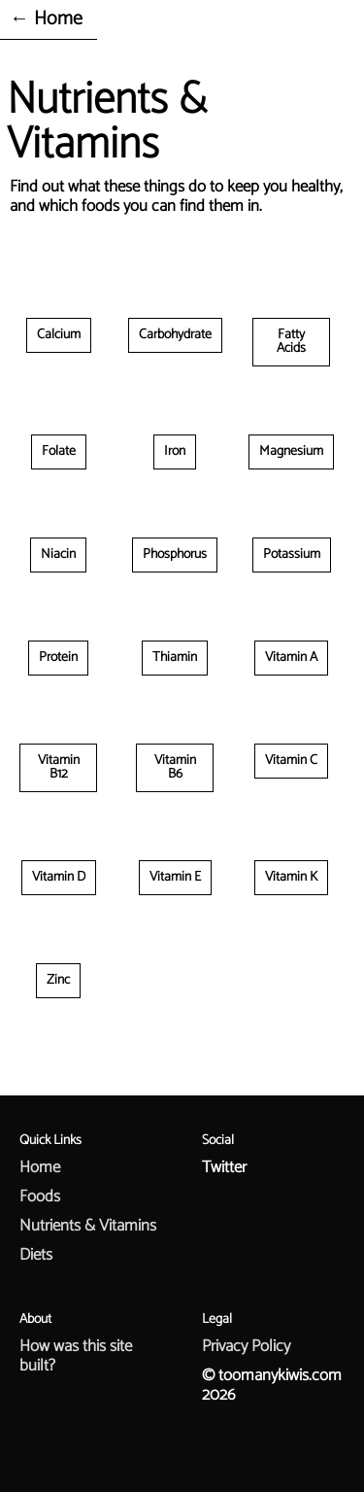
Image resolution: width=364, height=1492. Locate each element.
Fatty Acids (291, 342)
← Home (46, 19)
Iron (174, 451)
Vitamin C (291, 760)
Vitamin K (291, 877)
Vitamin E (175, 877)
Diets (35, 1254)
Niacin (58, 554)
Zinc (58, 980)
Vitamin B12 (59, 767)
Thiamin (174, 657)
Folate (59, 451)
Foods (39, 1196)
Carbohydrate (175, 335)
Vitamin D (58, 877)
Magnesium (291, 451)
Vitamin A (291, 657)
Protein (58, 657)
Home (39, 1167)
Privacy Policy (246, 1346)
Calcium (59, 335)
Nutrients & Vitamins (87, 1225)
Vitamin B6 (175, 767)
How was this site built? (75, 1356)
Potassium (291, 554)
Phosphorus (175, 554)
